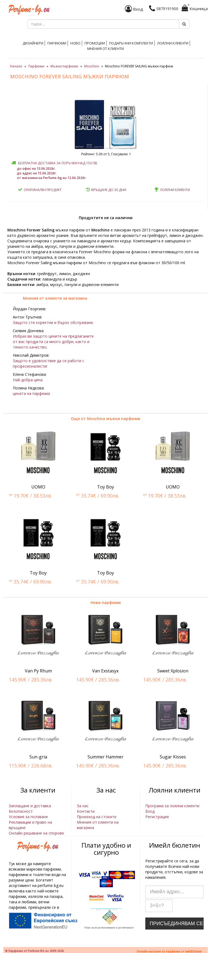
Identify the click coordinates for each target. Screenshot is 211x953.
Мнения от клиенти (105, 48)
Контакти (86, 811)
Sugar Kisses (173, 757)
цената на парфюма (31, 393)
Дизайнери (33, 43)
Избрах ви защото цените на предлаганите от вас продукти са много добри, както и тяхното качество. (53, 341)
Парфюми (56, 43)
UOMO (38, 487)
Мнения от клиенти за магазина (55, 298)
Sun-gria (38, 757)
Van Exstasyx (105, 671)
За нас (83, 805)
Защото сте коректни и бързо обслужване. (53, 322)
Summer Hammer (105, 757)
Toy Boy (105, 487)
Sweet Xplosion (172, 671)
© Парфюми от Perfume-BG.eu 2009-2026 (34, 951)
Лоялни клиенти (172, 43)
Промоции (95, 43)
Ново (75, 43)
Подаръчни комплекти (131, 43)
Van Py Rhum (38, 671)
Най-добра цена (28, 379)
